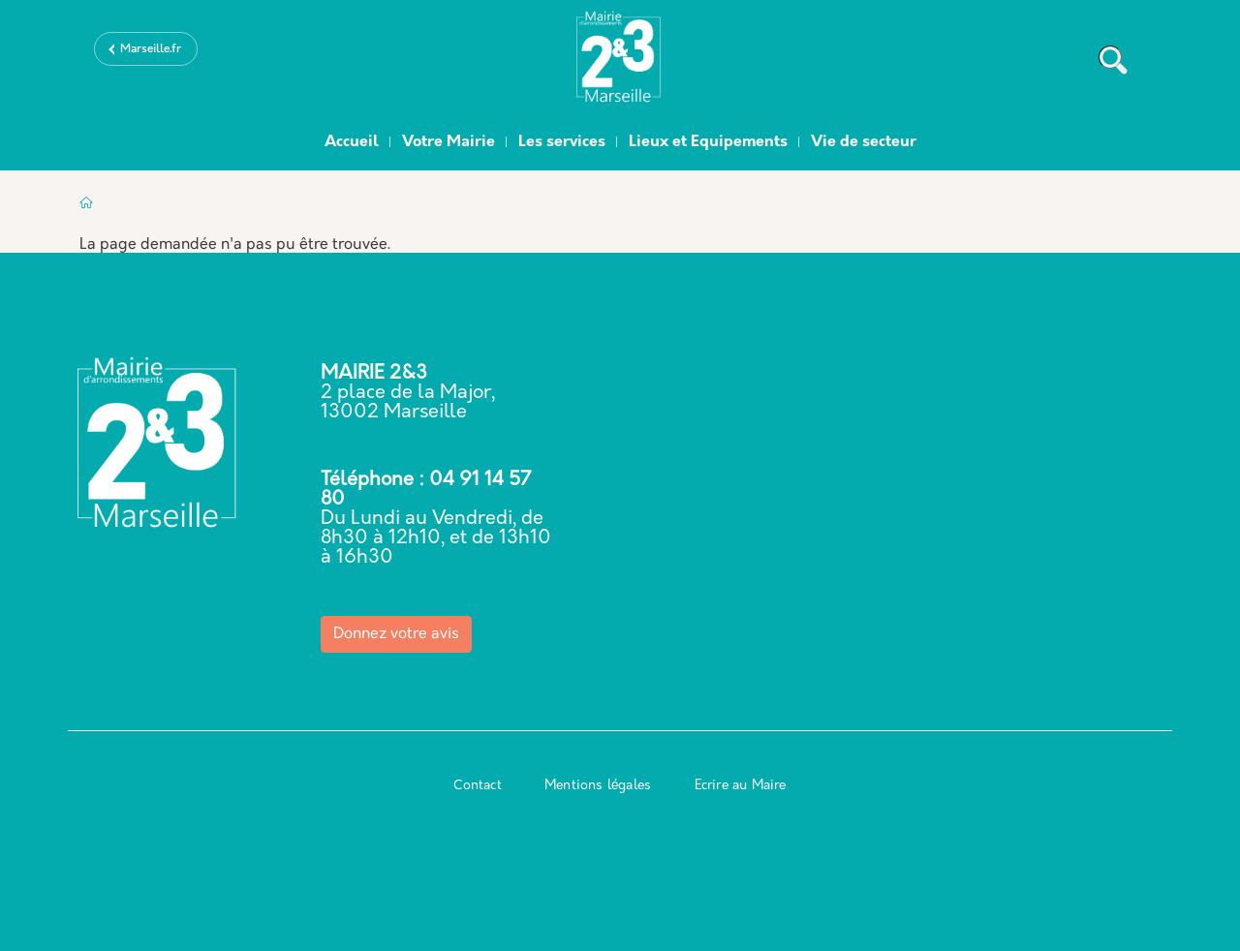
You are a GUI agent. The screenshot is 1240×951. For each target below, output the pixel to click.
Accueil (352, 142)
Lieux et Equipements (708, 142)
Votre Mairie (448, 142)
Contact (477, 786)
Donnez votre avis (396, 634)
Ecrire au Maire (741, 786)
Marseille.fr (150, 49)
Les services (561, 142)
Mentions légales (597, 786)
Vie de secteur (863, 142)
